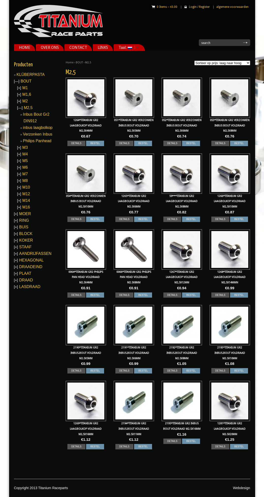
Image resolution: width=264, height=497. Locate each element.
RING (24, 220)
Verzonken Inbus (37, 134)
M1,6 (26, 94)
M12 (26, 194)
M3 (25, 147)
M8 (25, 181)
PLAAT (25, 273)
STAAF (25, 247)
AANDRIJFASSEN (35, 253)
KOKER (26, 240)
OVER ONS (50, 47)
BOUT (79, 62)
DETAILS (76, 143)
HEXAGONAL (31, 260)
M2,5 (28, 108)
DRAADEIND (30, 267)
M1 (25, 88)
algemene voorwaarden (232, 7)
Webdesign (241, 488)
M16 (26, 207)
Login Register (199, 7)
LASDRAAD (29, 287)
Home (70, 62)
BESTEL (95, 143)
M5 (25, 161)
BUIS (23, 227)
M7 (25, 174)
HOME (24, 47)
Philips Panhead (37, 141)
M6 (25, 167)
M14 (26, 200)
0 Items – (167, 7)
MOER (25, 214)
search (205, 43)
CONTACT (78, 47)
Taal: (127, 47)
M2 (25, 101)
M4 (25, 154)
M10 (26, 187)
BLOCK (25, 234)
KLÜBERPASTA (30, 74)
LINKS (103, 47)
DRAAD (26, 280)
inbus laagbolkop (37, 127)
